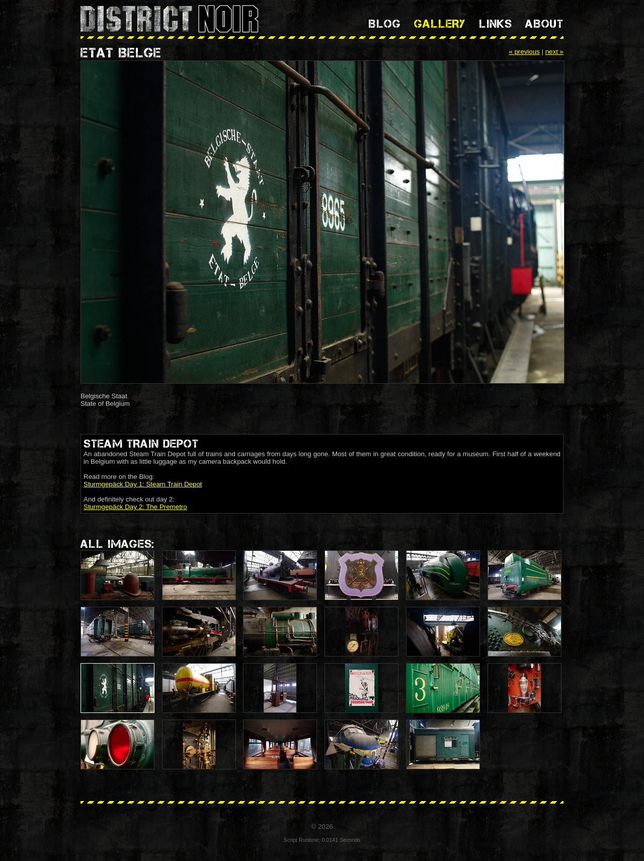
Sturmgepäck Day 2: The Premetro (135, 507)
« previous (524, 51)
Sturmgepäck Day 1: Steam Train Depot (143, 484)
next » (554, 51)
